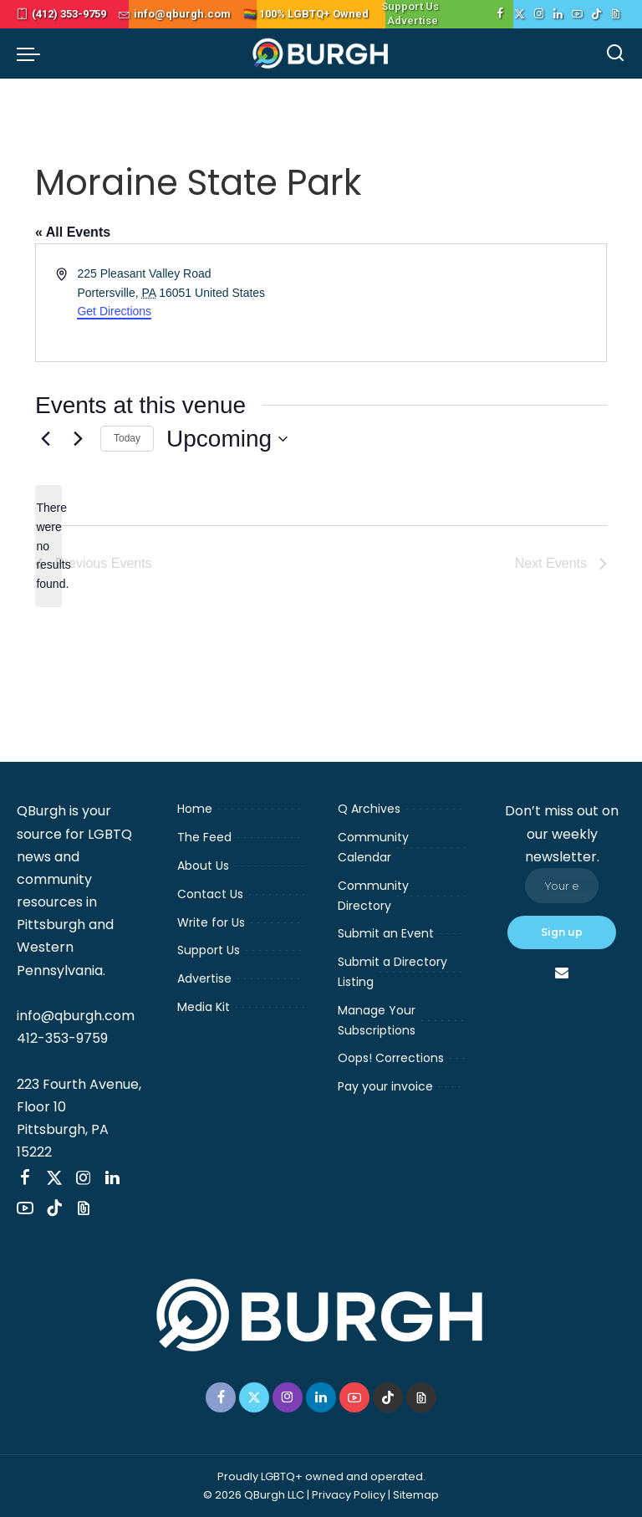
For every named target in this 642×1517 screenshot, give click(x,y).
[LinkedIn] (558, 14)
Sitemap (416, 1495)
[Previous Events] (45, 439)
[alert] (48, 545)
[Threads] (615, 14)
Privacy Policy (348, 1495)
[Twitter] (519, 14)
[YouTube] (577, 14)
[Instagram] (538, 14)
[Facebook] (500, 14)
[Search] (615, 53)
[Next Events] (78, 439)
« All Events (72, 232)
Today (127, 438)
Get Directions (114, 311)
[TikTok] (596, 14)
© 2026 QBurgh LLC (253, 1495)
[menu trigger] (32, 53)
